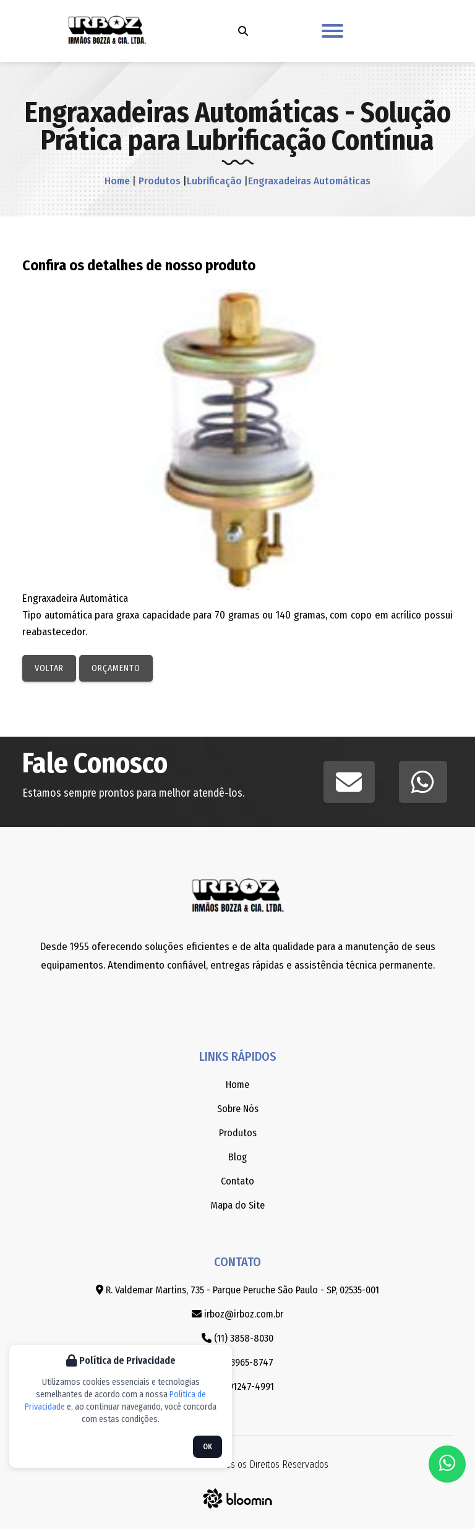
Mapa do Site (237, 1205)
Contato (237, 1181)
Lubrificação (214, 180)
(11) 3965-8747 (237, 1362)
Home (117, 180)
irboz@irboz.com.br (237, 1314)
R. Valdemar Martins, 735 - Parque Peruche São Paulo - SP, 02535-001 (237, 1290)
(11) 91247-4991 (237, 1386)
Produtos (158, 180)
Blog (237, 1157)
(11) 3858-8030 (237, 1338)
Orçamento (116, 668)
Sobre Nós (238, 1109)
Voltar (49, 668)
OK (207, 1446)
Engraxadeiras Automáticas (309, 180)
